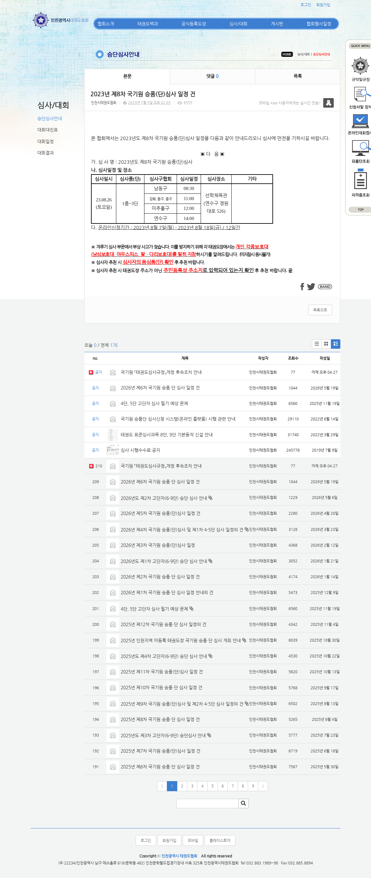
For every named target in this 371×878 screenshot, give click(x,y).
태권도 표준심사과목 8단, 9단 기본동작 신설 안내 (167, 434)
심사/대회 (238, 23)
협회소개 (106, 23)
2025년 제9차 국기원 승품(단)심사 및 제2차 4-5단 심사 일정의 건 (182, 703)
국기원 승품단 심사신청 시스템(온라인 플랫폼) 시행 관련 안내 (178, 418)
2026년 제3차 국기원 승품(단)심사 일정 (158, 545)
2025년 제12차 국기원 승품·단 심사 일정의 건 (163, 624)
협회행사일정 (319, 23)
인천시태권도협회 (103, 103)
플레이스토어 (220, 840)
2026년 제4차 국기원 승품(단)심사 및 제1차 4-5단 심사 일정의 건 (182, 529)
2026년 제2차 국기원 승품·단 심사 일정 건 (160, 576)
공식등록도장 (193, 23)
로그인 (306, 5)
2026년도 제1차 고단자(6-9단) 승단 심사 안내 (164, 561)
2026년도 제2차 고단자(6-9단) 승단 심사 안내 (164, 498)
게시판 (277, 23)
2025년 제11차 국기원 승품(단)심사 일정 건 (162, 671)
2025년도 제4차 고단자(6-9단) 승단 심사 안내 (164, 656)
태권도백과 (147, 23)
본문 (127, 76)
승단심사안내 (49, 118)
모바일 (193, 840)
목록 (298, 76)
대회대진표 (47, 129)
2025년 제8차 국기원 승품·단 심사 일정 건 (160, 719)
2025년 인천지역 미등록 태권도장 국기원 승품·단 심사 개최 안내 (181, 640)
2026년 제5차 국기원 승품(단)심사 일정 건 (160, 513)
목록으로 (320, 310)
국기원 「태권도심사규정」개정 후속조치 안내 (161, 372)
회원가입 (323, 5)
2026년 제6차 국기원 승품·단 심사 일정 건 (160, 387)
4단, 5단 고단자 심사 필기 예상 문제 (154, 403)
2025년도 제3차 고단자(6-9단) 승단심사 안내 (163, 735)
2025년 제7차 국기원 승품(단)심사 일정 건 (160, 750)
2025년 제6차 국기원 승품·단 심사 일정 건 (160, 766)
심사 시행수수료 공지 (140, 450)
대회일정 (45, 141)
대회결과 (45, 152)
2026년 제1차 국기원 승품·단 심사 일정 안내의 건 (167, 592)
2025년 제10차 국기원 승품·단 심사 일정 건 (161, 687)
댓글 (212, 76)
